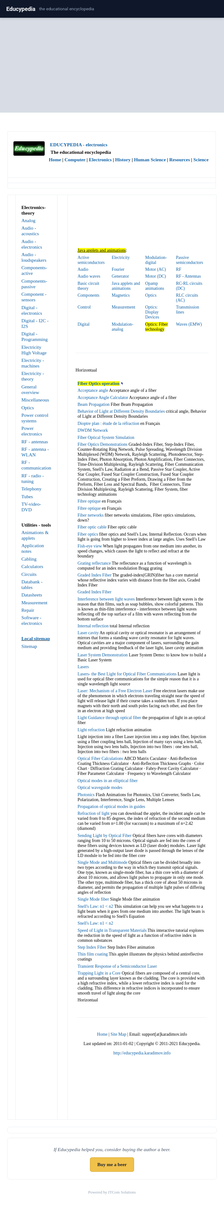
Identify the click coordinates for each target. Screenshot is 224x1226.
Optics (27, 407)
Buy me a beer (112, 1164)
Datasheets (31, 594)
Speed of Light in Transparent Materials (112, 930)
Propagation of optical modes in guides (111, 806)
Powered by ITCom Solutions (112, 1192)
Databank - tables (31, 584)
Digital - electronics (31, 310)
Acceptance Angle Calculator (102, 397)
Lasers (83, 666)
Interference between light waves (106, 599)
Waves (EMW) (189, 324)
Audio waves (88, 276)
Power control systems (34, 417)
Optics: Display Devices (152, 312)
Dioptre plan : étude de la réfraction (108, 423)
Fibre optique (89, 501)
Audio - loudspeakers (33, 257)
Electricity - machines (32, 363)
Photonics (86, 794)
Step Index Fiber (91, 947)
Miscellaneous (35, 399)
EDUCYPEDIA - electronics (78, 144)
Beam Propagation (93, 404)
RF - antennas (34, 441)
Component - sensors (33, 296)
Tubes (27, 496)
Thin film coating (92, 954)
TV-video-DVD (31, 506)
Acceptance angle (92, 390)
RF (178, 269)
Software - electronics (31, 620)
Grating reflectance (94, 563)
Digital (83, 324)
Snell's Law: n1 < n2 (95, 906)
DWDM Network (92, 430)
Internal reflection (92, 626)
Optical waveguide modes (99, 787)
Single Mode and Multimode (102, 862)
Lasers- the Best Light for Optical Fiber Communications (127, 674)
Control (84, 307)
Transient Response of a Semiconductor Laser (117, 966)
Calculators (32, 566)
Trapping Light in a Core (99, 973)
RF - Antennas (188, 276)
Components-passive (34, 283)
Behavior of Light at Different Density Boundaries (121, 411)
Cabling (29, 559)
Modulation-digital (156, 260)
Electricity (121, 257)
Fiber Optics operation (98, 383)
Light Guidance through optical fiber (109, 717)
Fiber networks (90, 515)
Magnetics (121, 295)
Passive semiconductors (189, 260)
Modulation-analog (122, 327)
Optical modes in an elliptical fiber (107, 780)
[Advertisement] (112, 66)
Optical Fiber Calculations (100, 758)
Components (88, 295)
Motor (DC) (155, 276)
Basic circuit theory (88, 286)
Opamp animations (154, 286)
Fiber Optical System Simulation (105, 437)
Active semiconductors (91, 260)
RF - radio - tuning (32, 478)
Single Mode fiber (93, 899)
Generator (120, 276)
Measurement (34, 602)
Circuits (29, 574)
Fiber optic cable (92, 527)
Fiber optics (87, 534)
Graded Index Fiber (94, 575)
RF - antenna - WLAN (35, 451)
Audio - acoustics (30, 230)
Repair (27, 610)
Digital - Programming (34, 336)
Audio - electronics (31, 244)
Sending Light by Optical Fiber (104, 835)
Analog (28, 220)
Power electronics (31, 431)
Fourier (118, 269)
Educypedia (20, 9)
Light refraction (91, 729)
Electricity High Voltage (34, 349)
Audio (82, 269)
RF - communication (36, 465)
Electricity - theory (32, 376)
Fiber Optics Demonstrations (102, 444)
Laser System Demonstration (102, 655)
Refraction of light (93, 813)
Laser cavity (88, 632)
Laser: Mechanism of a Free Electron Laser (114, 690)
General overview (30, 389)
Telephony (31, 488)
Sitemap (29, 646)
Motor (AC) (155, 269)
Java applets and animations (126, 286)
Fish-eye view (89, 546)
